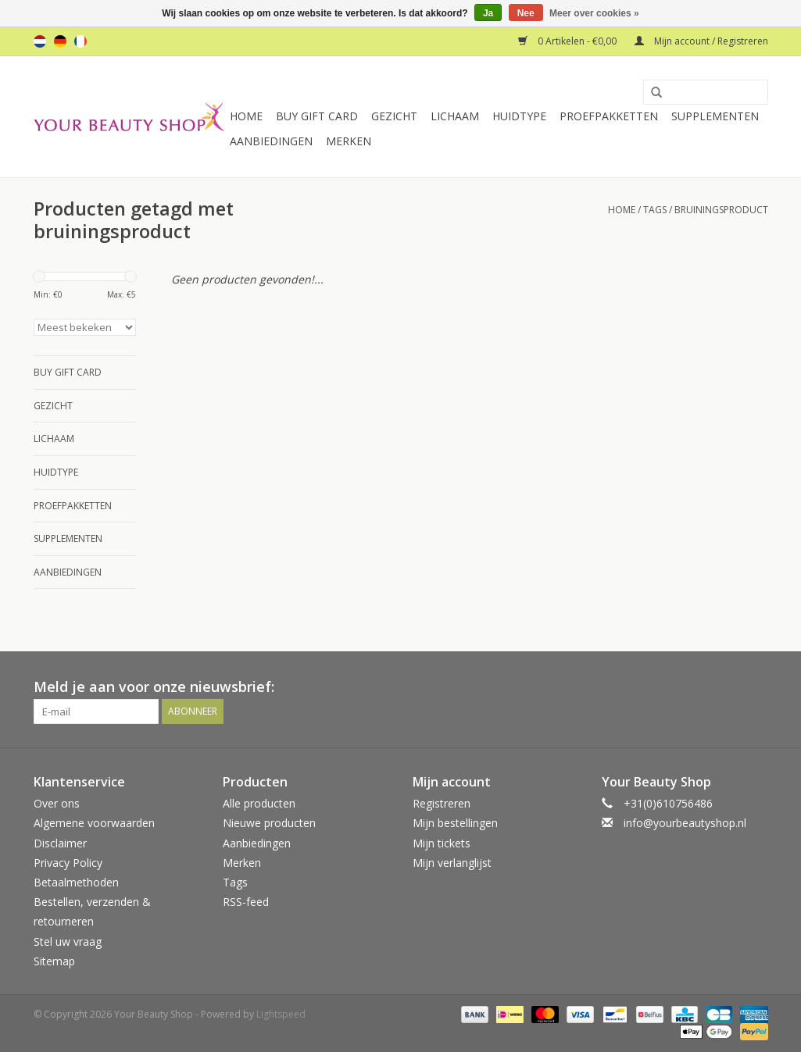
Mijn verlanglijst (452, 862)
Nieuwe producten (269, 822)
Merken (348, 141)
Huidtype (519, 116)
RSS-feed (246, 901)
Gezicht (394, 116)
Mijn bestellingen (455, 822)
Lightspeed (281, 1014)
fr (80, 41)
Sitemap (54, 961)
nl (40, 41)
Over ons (57, 803)
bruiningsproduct (721, 209)
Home (246, 116)
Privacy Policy (68, 862)
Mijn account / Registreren (701, 41)
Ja (488, 13)
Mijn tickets (441, 843)
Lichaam (455, 116)
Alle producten (259, 803)
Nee (526, 13)
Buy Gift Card (317, 116)
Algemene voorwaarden (94, 822)
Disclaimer (60, 843)
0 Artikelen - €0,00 (568, 41)
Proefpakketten (609, 116)
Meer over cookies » (594, 13)
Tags (655, 209)
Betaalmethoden (76, 882)
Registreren (441, 803)
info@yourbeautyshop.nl (685, 822)
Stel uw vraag (68, 941)
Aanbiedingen (271, 141)
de (60, 41)
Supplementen (715, 116)
